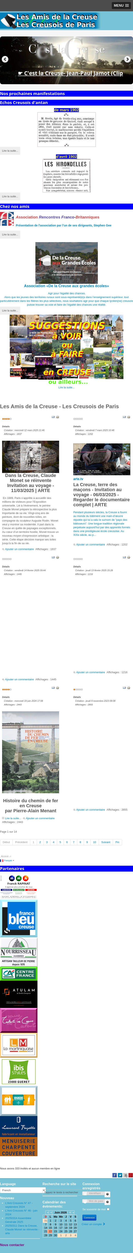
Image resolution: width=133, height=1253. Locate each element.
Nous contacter (12, 1245)
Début (6, 842)
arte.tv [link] (78, 479)
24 (61, 1231)
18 (66, 1227)
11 (66, 1224)
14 (45, 1227)
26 (70, 1231)
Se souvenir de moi (94, 1209)
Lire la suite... (10, 150)
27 (75, 1231)
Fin (117, 842)
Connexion (89, 1217)
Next (128, 59)
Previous (5, 59)
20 (75, 1227)
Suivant (105, 842)
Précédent (21, 842)
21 (45, 1231)
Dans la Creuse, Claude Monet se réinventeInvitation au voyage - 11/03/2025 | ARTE (30, 467)
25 (66, 1231)
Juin (57, 1212)
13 (75, 1224)
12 (70, 1224)
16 (55, 1227)
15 (50, 1227)
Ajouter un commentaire (19, 549)
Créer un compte (93, 1224)
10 (94, 842)
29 (50, 1235)
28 (45, 1235)
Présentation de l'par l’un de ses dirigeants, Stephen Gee (63, 225)
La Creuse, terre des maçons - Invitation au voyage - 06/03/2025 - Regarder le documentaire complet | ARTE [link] (101, 494)
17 (61, 1227)
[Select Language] (23, 1190)
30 (55, 1235)
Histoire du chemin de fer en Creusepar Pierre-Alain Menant (30, 762)
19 (70, 1227)
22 (50, 1231)
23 (55, 1231)
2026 (64, 1212)
